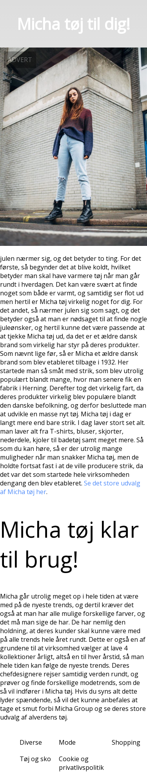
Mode (67, 742)
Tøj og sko (35, 759)
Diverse (31, 742)
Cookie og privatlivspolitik (81, 763)
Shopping (126, 742)
